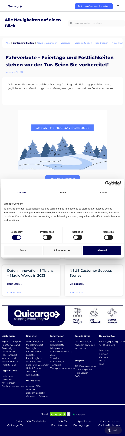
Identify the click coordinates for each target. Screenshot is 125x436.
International (9, 358)
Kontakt (103, 354)
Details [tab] (62, 192)
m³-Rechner (8, 382)
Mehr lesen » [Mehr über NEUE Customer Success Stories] (77, 284)
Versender (66, 43)
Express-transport (11, 341)
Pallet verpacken (84, 369)
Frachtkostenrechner (13, 386)
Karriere (103, 357)
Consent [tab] (21, 192)
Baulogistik (32, 348)
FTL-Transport (9, 354)
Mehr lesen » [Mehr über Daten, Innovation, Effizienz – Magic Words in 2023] (14, 284)
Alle (8, 43)
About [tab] (103, 192)
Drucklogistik (33, 361)
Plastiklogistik (34, 358)
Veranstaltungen (83, 43)
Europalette (56, 341)
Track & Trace (9, 364)
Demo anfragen (83, 341)
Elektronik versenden (37, 364)
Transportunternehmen (63, 368)
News (102, 360)
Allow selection (62, 250)
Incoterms (80, 348)
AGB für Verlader (36, 421)
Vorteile (54, 358)
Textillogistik (33, 374)
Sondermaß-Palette (61, 351)
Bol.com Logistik (35, 392)
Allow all (102, 250)
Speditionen (101, 43)
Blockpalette (57, 344)
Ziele (53, 354)
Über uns (104, 350)
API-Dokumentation (86, 366)
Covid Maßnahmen (47, 43)
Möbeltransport (34, 344)
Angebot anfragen (85, 344)
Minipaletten (57, 348)
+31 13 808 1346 (107, 344)
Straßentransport (11, 361)
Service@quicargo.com (112, 341)
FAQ (77, 376)
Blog (101, 364)
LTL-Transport (9, 351)
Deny (23, 250)
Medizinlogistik (34, 341)
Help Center (81, 372)
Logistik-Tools (9, 370)
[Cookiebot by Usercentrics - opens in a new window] (107, 183)
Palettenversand (11, 344)
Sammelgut (8, 348)
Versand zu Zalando (37, 396)
